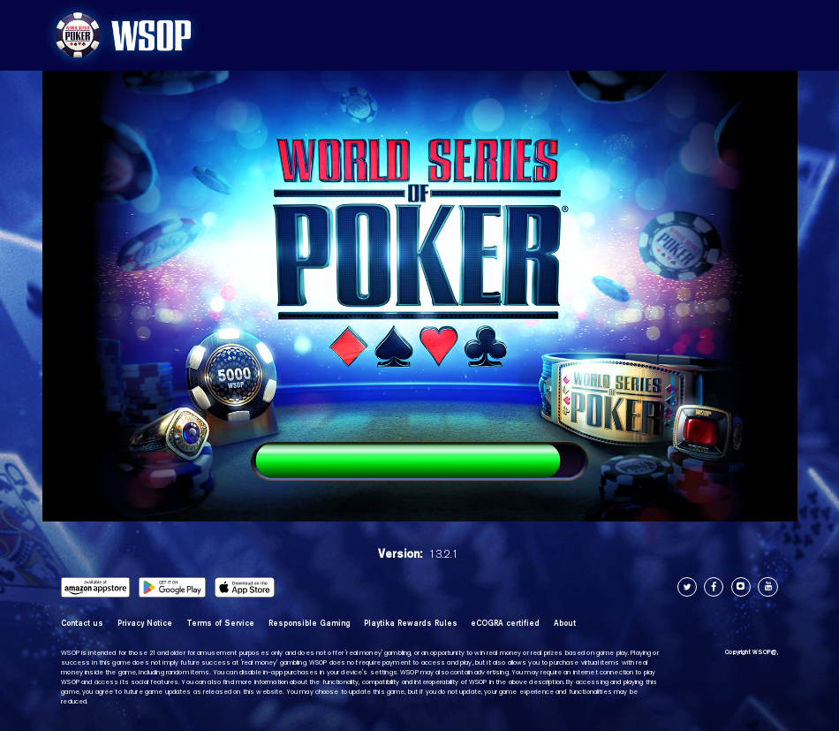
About (565, 623)
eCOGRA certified (505, 623)
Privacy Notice (144, 623)
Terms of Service (220, 623)
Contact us (82, 623)
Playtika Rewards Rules (410, 623)
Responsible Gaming (309, 623)
